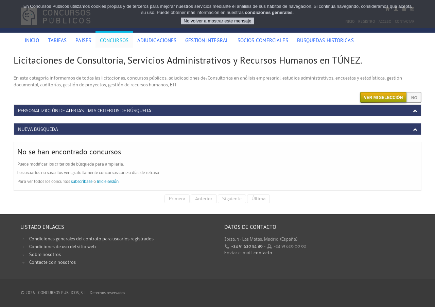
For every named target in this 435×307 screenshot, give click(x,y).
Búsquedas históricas (325, 41)
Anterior (203, 199)
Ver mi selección (383, 97)
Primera (177, 199)
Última (258, 199)
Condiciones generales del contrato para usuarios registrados (91, 239)
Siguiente (232, 199)
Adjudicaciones (156, 41)
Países (83, 41)
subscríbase (81, 182)
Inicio (32, 41)
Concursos (114, 41)
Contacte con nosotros (52, 262)
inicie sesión (108, 182)
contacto (263, 253)
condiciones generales (269, 12)
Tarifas (57, 41)
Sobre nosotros (45, 255)
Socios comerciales (263, 41)
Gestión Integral (207, 41)
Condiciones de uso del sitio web (62, 247)
